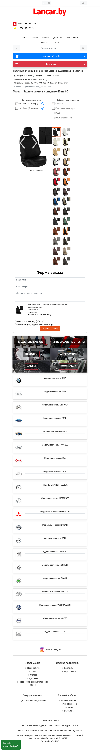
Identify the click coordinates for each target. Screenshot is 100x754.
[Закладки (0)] (44, 3)
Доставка (57, 37)
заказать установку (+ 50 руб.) (31, 321)
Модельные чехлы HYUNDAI (55, 445)
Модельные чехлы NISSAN (55, 525)
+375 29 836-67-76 (27, 23)
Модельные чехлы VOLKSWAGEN (55, 605)
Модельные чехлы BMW (55, 378)
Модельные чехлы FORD (55, 418)
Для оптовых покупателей (33, 700)
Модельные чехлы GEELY (55, 431)
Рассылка (68, 711)
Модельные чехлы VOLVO (55, 618)
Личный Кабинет (69, 700)
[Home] (14, 75)
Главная (24, 37)
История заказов (69, 704)
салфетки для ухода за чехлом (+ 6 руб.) (36, 324)
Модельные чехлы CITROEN (55, 405)
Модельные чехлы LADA (55, 471)
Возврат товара (69, 671)
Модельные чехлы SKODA (55, 578)
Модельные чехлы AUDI (55, 391)
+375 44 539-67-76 (27, 28)
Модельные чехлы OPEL (54, 538)
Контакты (45, 42)
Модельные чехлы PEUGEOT (55, 551)
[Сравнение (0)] (49, 3)
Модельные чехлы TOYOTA (55, 592)
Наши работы (73, 37)
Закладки (68, 707)
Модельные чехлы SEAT (55, 632)
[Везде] (16, 48)
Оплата (45, 37)
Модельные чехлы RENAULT (55, 565)
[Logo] (50, 11)
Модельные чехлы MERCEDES (55, 498)
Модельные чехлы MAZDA (54, 485)
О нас (35, 37)
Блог (57, 42)
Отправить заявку (50, 329)
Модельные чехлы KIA (55, 458)
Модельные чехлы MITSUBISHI (54, 511)
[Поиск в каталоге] (50, 48)
